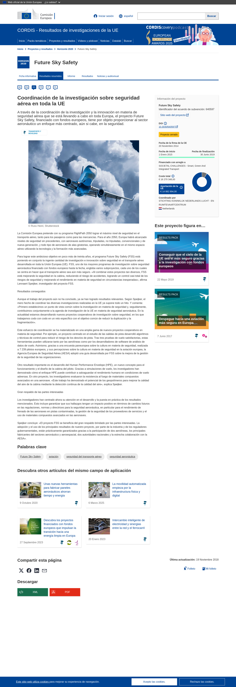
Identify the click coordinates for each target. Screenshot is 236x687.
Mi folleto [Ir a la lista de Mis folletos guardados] (209, 568)
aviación (53, 456)
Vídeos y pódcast (88, 41)
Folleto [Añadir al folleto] (189, 568)
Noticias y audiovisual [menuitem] (108, 76)
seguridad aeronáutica (122, 456)
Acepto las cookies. (154, 681)
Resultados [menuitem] (87, 76)
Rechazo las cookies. (202, 681)
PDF (67, 592)
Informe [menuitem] (71, 76)
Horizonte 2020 (65, 49)
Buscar (128, 41)
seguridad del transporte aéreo (84, 456)
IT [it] (48, 87)
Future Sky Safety (30, 456)
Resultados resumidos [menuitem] (50, 76)
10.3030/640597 (167, 126)
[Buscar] (212, 16)
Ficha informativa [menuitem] (27, 76)
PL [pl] (55, 87)
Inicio (22, 41)
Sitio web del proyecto (175, 114)
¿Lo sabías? (52, 2)
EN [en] (26, 87)
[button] (126, 16)
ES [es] (34, 87)
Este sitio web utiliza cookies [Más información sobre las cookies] (32, 681)
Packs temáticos (37, 41)
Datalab (116, 41)
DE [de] (19, 87)
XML (35, 592)
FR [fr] (41, 87)
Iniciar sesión (104, 16)
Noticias (104, 41)
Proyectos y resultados (62, 41)
